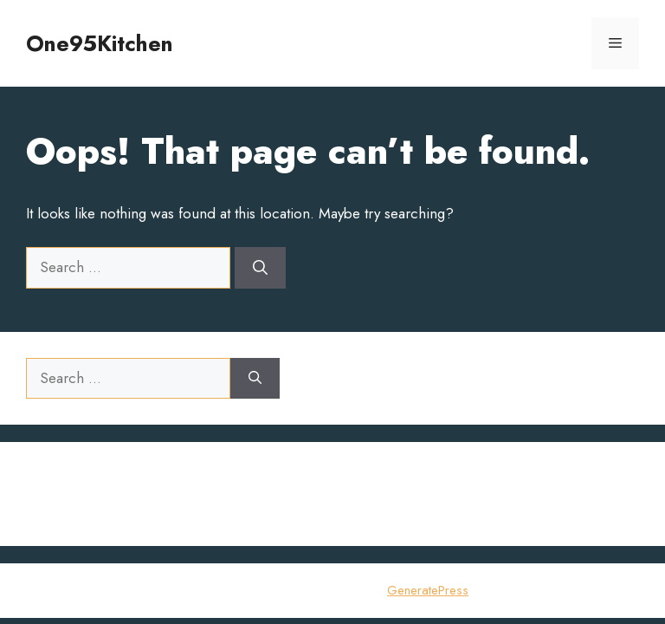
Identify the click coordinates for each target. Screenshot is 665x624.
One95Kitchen (99, 43)
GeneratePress (427, 590)
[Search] (260, 268)
